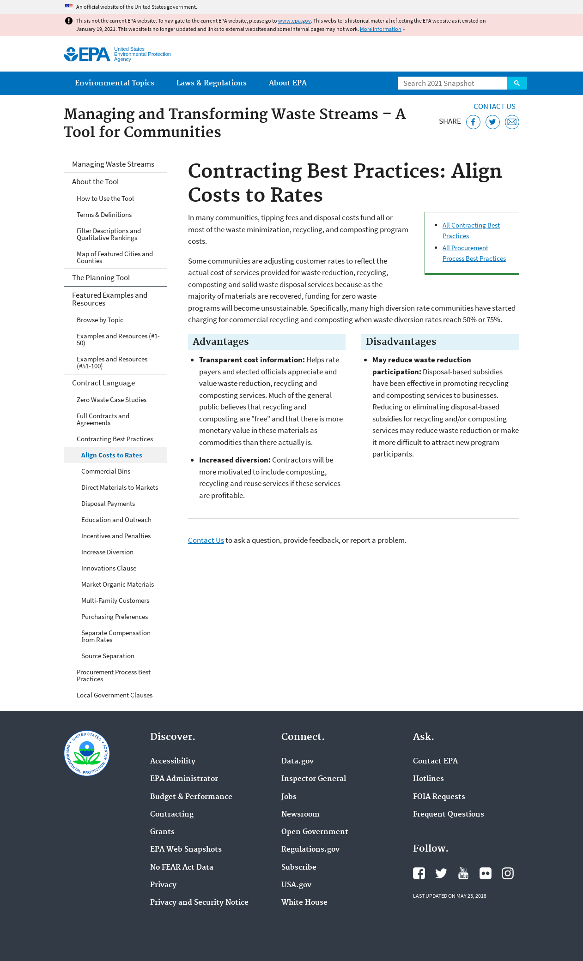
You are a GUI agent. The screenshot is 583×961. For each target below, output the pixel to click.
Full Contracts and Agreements (103, 419)
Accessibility (172, 761)
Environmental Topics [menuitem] (114, 83)
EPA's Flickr (486, 873)
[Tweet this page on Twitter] (493, 122)
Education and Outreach (116, 519)
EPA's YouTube (463, 873)
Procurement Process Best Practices (114, 675)
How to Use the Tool (105, 198)
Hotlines (428, 779)
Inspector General (313, 779)
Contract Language (103, 383)
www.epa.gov (294, 20)
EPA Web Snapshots (186, 850)
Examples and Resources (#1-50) (118, 339)
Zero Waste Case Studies (111, 399)
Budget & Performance (191, 797)
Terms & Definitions (104, 214)
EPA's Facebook (419, 873)
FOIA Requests (439, 797)
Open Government (314, 832)
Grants (162, 832)
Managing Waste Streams (113, 164)
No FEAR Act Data (181, 868)
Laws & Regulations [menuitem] (211, 83)
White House (304, 903)
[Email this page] (512, 122)
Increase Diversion (107, 551)
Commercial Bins (105, 471)
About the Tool (95, 181)
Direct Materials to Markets (119, 487)
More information (380, 28)
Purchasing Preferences (114, 616)
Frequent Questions (448, 815)
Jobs (289, 797)
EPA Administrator (184, 779)
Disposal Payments (108, 503)
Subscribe (298, 868)
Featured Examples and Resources (109, 299)
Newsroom (300, 815)
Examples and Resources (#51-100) (112, 362)
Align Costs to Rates (111, 454)
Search (517, 83)
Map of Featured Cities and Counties (115, 257)
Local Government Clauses (114, 695)
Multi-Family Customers (115, 600)
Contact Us (495, 106)
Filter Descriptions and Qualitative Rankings (109, 234)
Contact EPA (435, 761)
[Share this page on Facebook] (473, 122)
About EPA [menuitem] (288, 83)
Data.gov (297, 761)
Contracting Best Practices (115, 438)
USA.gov (296, 885)
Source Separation (107, 655)
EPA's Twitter (441, 873)
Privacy (163, 885)
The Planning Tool (101, 277)
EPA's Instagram (508, 873)
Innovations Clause (108, 568)
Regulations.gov (310, 850)
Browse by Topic (100, 319)
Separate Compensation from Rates (116, 636)
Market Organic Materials (117, 584)
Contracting (172, 815)
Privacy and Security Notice (199, 903)
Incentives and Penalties (116, 535)
